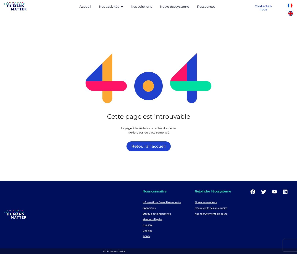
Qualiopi (147, 225)
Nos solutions (141, 6)
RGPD (146, 236)
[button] (111, 6)
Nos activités (111, 6)
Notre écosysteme (174, 6)
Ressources (206, 6)
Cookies (147, 230)
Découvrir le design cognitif (211, 207)
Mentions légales (152, 219)
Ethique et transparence (157, 213)
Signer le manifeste (206, 202)
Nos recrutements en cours (211, 213)
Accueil (85, 6)
